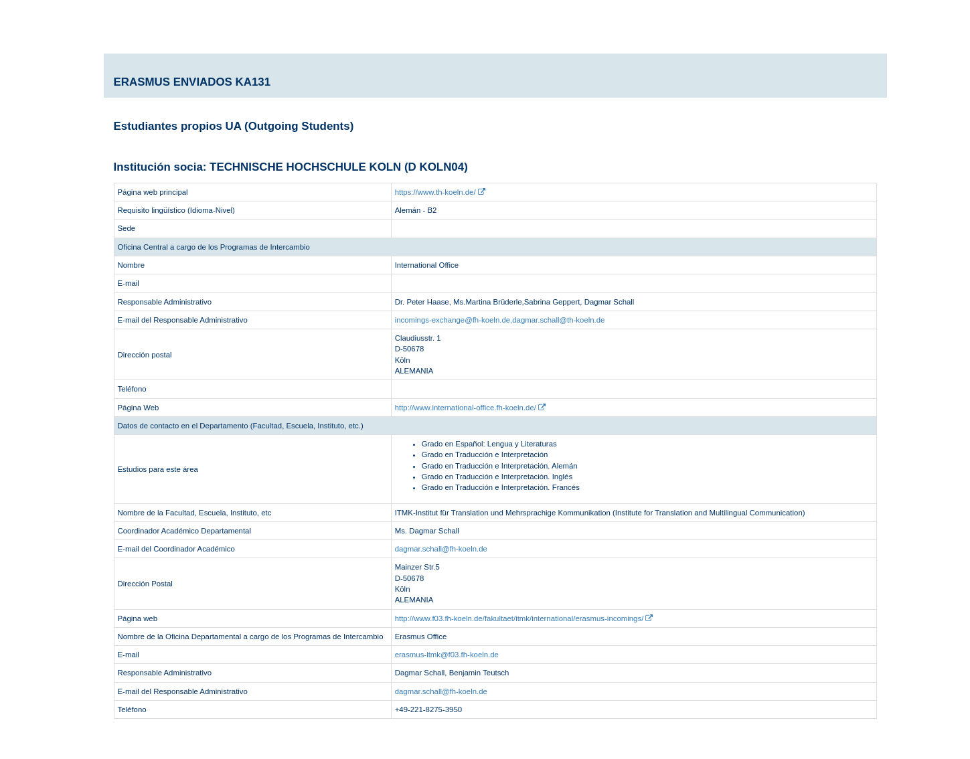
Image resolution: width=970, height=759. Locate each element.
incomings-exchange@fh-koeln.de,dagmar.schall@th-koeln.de (500, 320)
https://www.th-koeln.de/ (440, 192)
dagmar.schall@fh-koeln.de (441, 549)
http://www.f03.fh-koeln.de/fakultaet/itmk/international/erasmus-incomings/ (524, 618)
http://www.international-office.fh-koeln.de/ (470, 408)
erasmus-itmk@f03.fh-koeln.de (447, 655)
